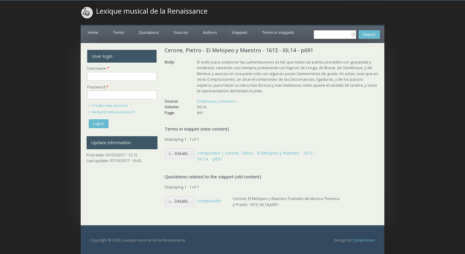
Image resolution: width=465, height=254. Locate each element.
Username (98, 68)
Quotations (149, 32)
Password (97, 87)
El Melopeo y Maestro (216, 101)
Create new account (110, 105)
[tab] (179, 153)
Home (93, 32)
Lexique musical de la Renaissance (152, 11)
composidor (209, 201)
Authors (210, 32)
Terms (118, 32)
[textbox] (335, 34)
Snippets (240, 32)
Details (181, 153)
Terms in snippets (278, 32)
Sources (180, 32)
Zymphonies (364, 240)
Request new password (113, 112)
